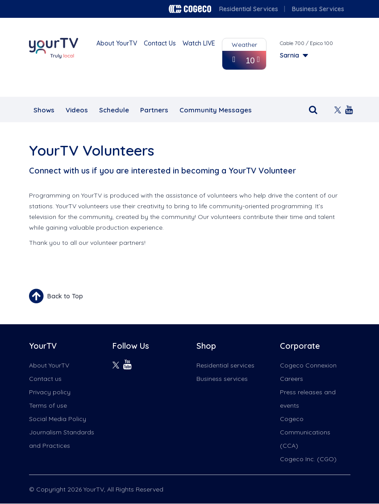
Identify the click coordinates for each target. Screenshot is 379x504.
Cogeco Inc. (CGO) (308, 459)
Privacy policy (50, 392)
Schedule (114, 110)
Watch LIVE (199, 43)
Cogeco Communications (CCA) (305, 432)
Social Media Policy (57, 419)
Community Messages (215, 110)
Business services (222, 379)
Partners (154, 110)
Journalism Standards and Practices (61, 439)
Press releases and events (308, 398)
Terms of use (48, 405)
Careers (291, 379)
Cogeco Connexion (308, 365)
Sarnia (289, 55)
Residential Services (248, 9)
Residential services (225, 365)
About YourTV (116, 43)
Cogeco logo (190, 9)
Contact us (45, 379)
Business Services (318, 9)
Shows (43, 110)
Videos (77, 110)
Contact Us (160, 43)
